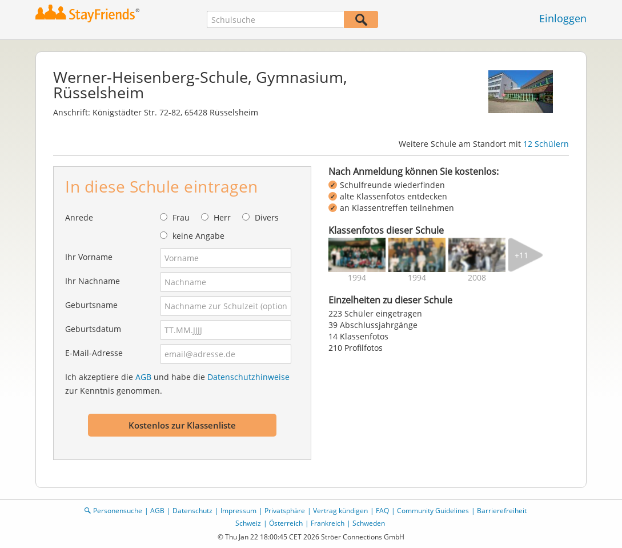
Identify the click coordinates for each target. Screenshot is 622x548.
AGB (143, 376)
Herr (222, 217)
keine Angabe (198, 235)
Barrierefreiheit (502, 510)
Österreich (286, 523)
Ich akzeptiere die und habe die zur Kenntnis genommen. (177, 383)
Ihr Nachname (92, 280)
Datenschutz (192, 510)
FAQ (382, 510)
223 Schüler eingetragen (375, 313)
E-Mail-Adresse (94, 352)
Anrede (79, 217)
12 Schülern (546, 143)
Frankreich (327, 523)
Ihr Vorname (89, 256)
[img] (357, 255)
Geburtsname (91, 304)
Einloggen (563, 18)
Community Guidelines (433, 510)
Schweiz (248, 523)
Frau (181, 217)
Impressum (238, 510)
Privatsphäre (284, 510)
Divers (267, 217)
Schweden (368, 523)
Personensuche (117, 510)
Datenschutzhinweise (248, 376)
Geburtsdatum (93, 328)
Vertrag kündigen (340, 510)
